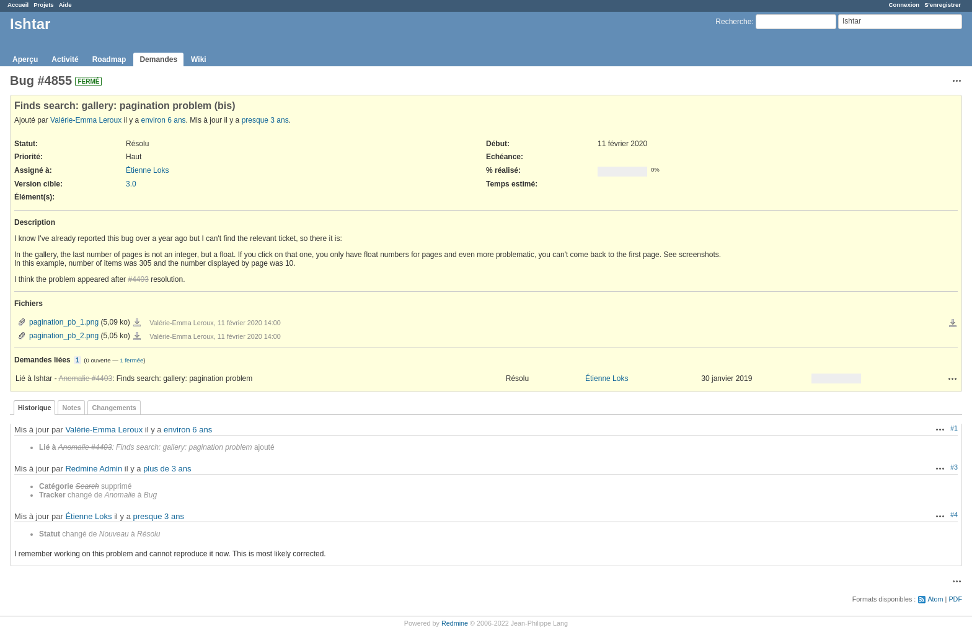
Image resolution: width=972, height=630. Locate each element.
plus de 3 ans (167, 468)
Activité (64, 59)
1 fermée (131, 360)
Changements (114, 407)
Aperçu (25, 59)
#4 (954, 514)
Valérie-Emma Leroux (86, 120)
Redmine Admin (93, 468)
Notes (71, 407)
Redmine (454, 623)
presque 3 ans (265, 120)
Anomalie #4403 (85, 378)
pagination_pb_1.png (64, 322)
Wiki (198, 59)
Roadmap (109, 59)
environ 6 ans (163, 120)
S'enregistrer (942, 4)
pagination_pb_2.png (64, 335)
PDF (955, 599)
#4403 (138, 279)
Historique (34, 407)
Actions (953, 378)
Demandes (158, 59)
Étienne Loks (147, 170)
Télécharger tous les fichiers (953, 323)
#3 (954, 467)
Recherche (733, 21)
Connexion (904, 4)
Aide (65, 4)
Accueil (18, 4)
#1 (954, 428)
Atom (935, 599)
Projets (43, 4)
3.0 (131, 184)
